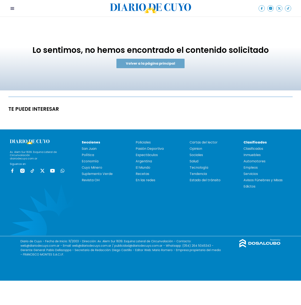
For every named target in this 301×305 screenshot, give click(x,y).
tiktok (32, 170)
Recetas (142, 173)
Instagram (22, 170)
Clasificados (253, 148)
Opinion (196, 148)
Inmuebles (252, 154)
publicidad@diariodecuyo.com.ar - (140, 246)
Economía (90, 161)
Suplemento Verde (97, 173)
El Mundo (143, 167)
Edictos (249, 186)
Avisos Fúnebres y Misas (263, 180)
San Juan (89, 148)
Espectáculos (147, 154)
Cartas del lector (204, 142)
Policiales (143, 142)
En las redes (145, 180)
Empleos (251, 167)
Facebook (12, 170)
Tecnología (199, 167)
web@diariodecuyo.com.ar (40, 246)
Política (88, 154)
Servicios (251, 173)
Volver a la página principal (150, 63)
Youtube (52, 170)
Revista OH (90, 180)
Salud (194, 161)
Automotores (254, 161)
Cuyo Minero (92, 167)
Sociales (196, 154)
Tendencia (198, 173)
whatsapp (62, 170)
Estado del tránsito (205, 180)
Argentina (144, 161)
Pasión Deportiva (150, 148)
